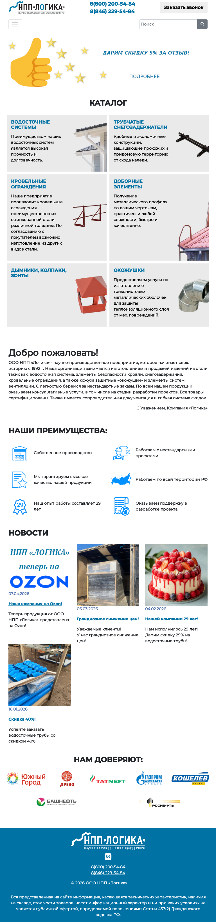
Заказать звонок (183, 7)
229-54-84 (112, 11)
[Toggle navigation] (15, 24)
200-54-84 (112, 4)
